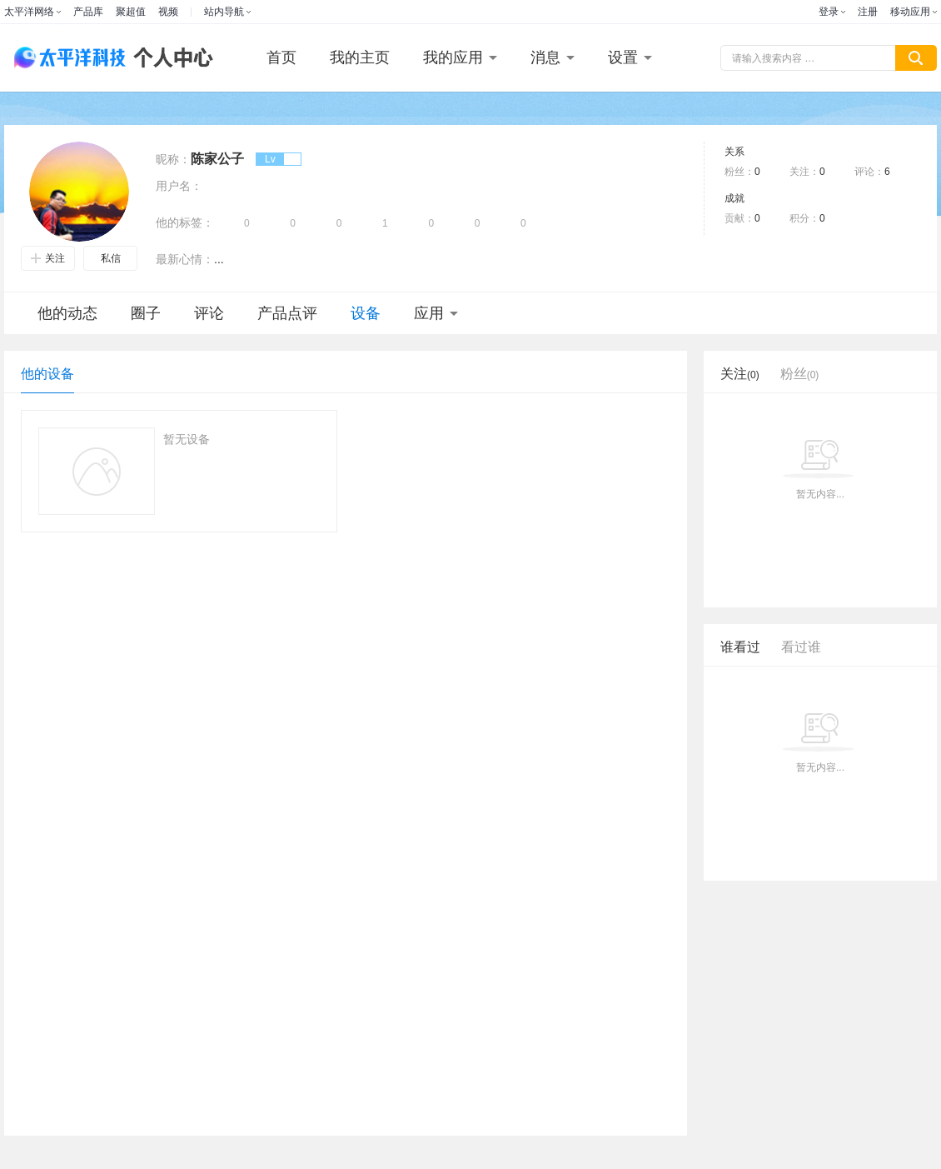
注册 (868, 11)
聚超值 (131, 11)
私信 (111, 258)
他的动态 (67, 313)
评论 (209, 313)
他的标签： (185, 222)
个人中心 (169, 58)
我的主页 (360, 57)
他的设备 (47, 374)
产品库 (88, 11)
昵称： (173, 159)
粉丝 (799, 374)
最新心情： (185, 259)
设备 (366, 313)
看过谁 (801, 647)
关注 (48, 258)
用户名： (179, 185)
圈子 (146, 313)
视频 (168, 11)
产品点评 (287, 313)
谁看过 (740, 647)
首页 (281, 57)
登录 (829, 11)
